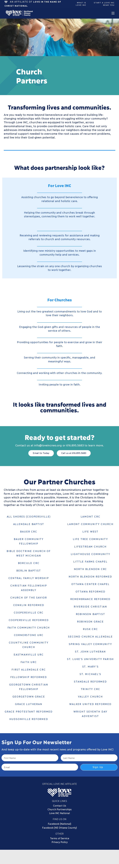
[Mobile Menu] (113, 13)
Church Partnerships (60, 808)
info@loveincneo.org (48, 445)
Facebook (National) (59, 822)
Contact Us (59, 804)
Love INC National (59, 811)
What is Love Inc (82, 3)
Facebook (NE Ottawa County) (59, 826)
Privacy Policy (60, 840)
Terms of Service (59, 837)
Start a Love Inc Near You (104, 3)
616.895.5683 (75, 445)
